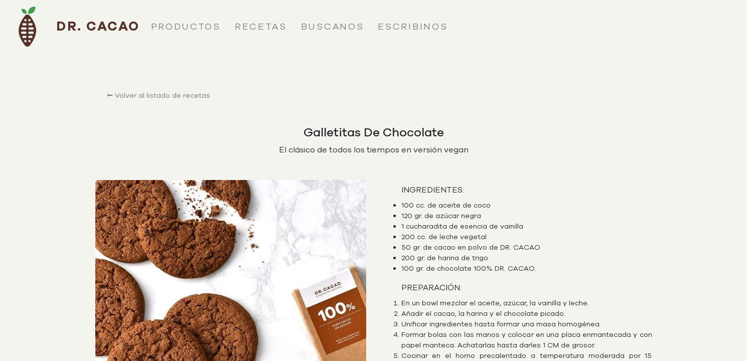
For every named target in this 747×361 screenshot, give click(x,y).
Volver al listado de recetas (158, 95)
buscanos (332, 27)
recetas (261, 27)
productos (186, 27)
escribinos (412, 27)
